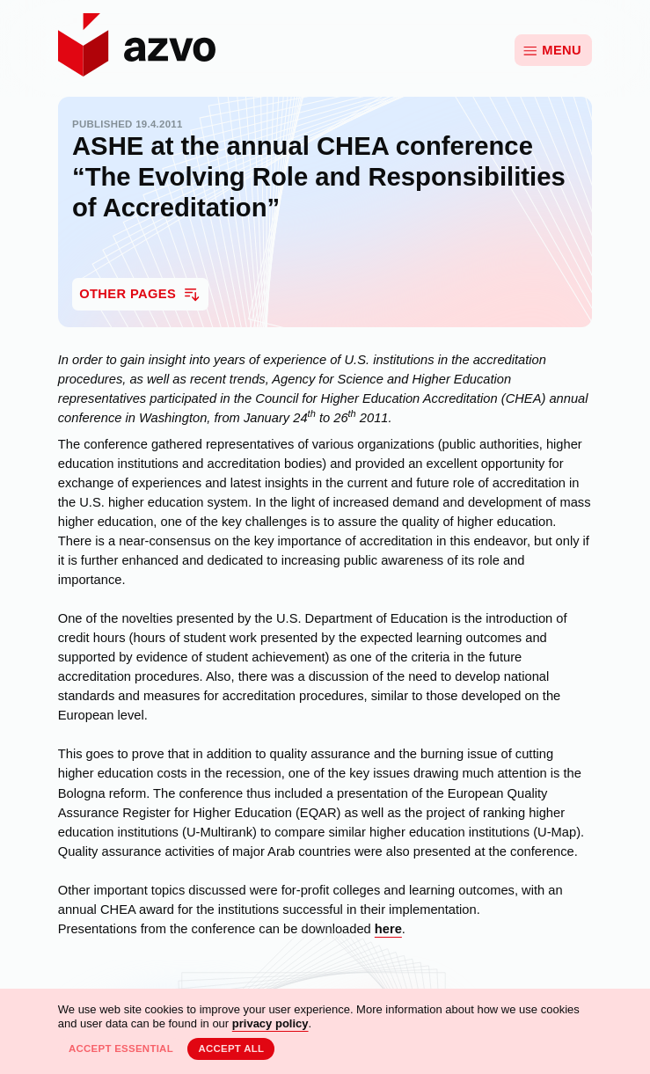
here (388, 929)
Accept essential (121, 1048)
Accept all (231, 1048)
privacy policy (270, 1023)
